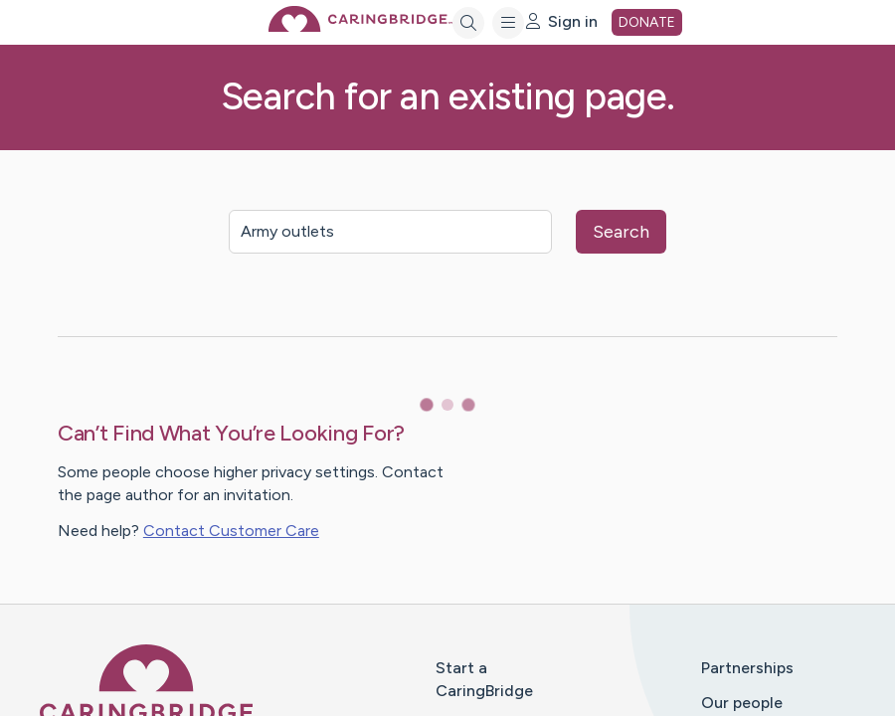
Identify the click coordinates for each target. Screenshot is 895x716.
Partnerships (747, 667)
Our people (742, 702)
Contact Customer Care (231, 530)
